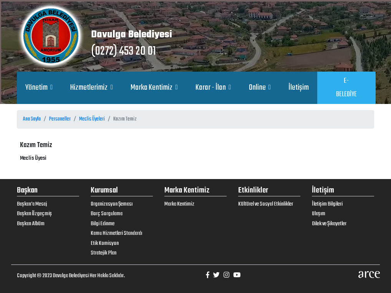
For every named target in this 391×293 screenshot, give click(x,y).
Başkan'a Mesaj (32, 204)
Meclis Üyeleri (92, 119)
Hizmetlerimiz (89, 87)
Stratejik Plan (103, 253)
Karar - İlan (211, 87)
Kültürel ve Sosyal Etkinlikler (265, 204)
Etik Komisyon (105, 243)
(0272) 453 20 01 (123, 51)
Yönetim (37, 87)
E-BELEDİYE (346, 87)
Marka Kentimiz (152, 87)
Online (258, 87)
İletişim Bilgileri (327, 204)
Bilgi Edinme (102, 223)
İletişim (298, 87)
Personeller (60, 119)
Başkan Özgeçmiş (34, 213)
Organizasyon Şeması (112, 204)
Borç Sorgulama (107, 213)
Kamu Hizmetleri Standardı (116, 233)
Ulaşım (318, 213)
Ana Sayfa (32, 119)
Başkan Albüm (31, 223)
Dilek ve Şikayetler (329, 223)
